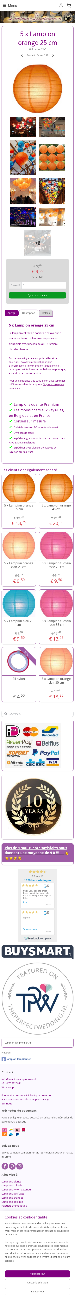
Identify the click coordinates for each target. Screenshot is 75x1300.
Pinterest (6, 1052)
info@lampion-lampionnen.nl (19, 1079)
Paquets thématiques (14, 1205)
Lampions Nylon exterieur (17, 1189)
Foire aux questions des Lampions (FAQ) (25, 1099)
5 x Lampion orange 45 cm (56, 507)
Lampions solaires (12, 1201)
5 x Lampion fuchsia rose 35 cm (56, 623)
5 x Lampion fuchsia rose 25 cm (56, 565)
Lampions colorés (12, 1185)
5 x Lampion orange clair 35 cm (56, 680)
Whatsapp (8, 1087)
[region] (37, 1244)
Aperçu (12, 313)
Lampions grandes (12, 1197)
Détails (46, 313)
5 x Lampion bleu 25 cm (18, 623)
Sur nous (7, 1103)
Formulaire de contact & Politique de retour (27, 1095)
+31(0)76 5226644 (11, 1083)
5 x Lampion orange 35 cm (18, 507)
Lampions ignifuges (13, 1193)
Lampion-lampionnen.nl (18, 1042)
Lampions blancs (11, 1181)
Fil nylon (19, 679)
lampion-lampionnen (16, 1059)
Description (28, 313)
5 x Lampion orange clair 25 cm (18, 565)
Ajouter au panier (37, 295)
